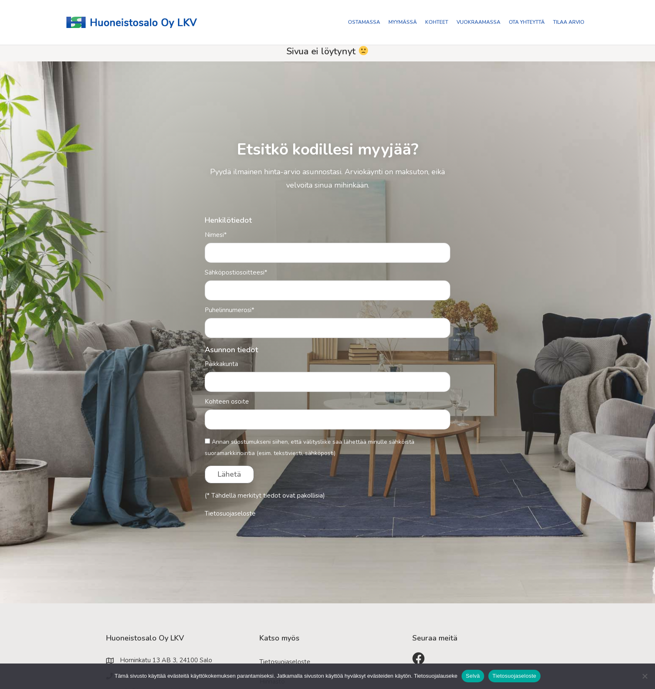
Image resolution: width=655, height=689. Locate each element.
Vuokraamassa (478, 22)
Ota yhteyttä (527, 22)
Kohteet (436, 22)
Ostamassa (364, 22)
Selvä (473, 676)
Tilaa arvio (568, 22)
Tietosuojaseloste (230, 513)
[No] (644, 676)
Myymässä (402, 22)
